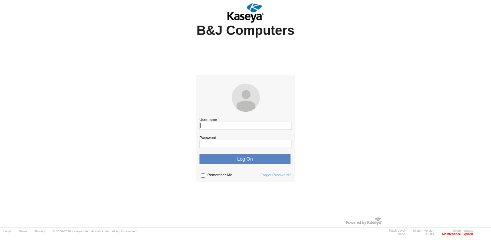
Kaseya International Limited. (91, 231)
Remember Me (219, 175)
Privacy (40, 231)
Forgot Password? (276, 175)
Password (207, 138)
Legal (7, 231)
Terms (23, 231)
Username (208, 120)
